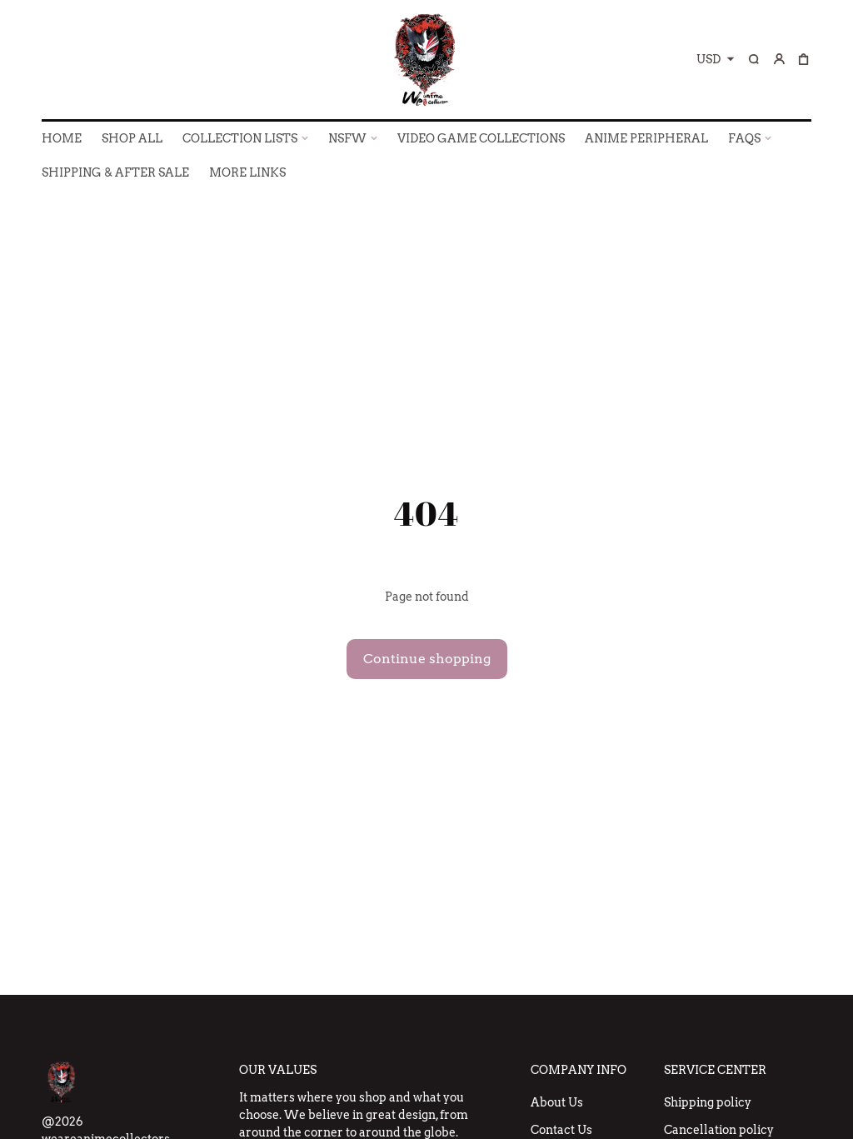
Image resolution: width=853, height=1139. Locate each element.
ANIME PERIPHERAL (646, 138)
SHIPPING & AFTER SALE (115, 172)
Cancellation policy (719, 1130)
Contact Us (561, 1130)
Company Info (578, 1070)
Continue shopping (427, 659)
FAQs (744, 138)
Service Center (715, 1070)
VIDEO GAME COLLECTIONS (481, 138)
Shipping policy (707, 1102)
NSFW (347, 138)
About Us (557, 1102)
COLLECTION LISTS (239, 138)
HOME (62, 138)
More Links (247, 172)
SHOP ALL (132, 138)
